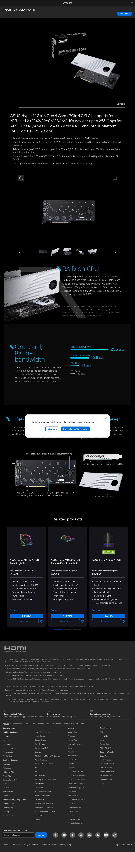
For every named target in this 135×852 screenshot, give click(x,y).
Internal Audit (73, 740)
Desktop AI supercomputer (45, 780)
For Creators (8, 748)
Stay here (52, 429)
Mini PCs (6, 788)
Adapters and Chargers (44, 807)
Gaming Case (8, 808)
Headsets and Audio (42, 796)
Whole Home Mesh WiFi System (47, 756)
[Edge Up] (106, 835)
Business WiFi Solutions (44, 764)
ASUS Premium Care (76, 772)
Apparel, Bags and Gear (44, 803)
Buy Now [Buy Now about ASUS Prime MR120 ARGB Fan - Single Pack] (26, 616)
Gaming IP (39, 819)
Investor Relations (75, 744)
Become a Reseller (107, 752)
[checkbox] (119, 104)
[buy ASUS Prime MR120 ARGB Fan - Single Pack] (26, 561)
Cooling (6, 812)
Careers (71, 764)
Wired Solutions (41, 760)
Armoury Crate (106, 780)
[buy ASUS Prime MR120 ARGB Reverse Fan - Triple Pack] (67, 561)
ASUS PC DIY (105, 748)
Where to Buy (73, 756)
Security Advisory (74, 819)
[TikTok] (114, 835)
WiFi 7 (37, 768)
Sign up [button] (41, 835)
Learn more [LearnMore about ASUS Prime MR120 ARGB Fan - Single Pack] (24, 621)
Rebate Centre (73, 811)
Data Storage (40, 744)
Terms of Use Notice (49, 845)
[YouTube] (64, 835)
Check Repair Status (76, 784)
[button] (3, 3)
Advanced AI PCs (107, 776)
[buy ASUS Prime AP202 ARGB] (106, 560)
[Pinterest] (97, 835)
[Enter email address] (18, 835)
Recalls (70, 815)
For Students (8, 752)
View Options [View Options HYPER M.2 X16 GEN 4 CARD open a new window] (124, 14)
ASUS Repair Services (76, 776)
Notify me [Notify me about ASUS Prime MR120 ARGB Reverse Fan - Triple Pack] (67, 616)
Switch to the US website (75, 429)
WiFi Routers (40, 776)
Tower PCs (7, 776)
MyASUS (71, 803)
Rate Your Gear (106, 768)
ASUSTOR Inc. (73, 760)
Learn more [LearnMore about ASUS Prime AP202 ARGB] (106, 621)
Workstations (8, 792)
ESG (101, 732)
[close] (106, 418)
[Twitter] (81, 835)
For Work (6, 744)
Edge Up (103, 756)
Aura (102, 784)
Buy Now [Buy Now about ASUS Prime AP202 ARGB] (109, 616)
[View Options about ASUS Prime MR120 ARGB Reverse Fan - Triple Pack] (82, 621)
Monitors (6, 764)
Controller (39, 815)
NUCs (5, 784)
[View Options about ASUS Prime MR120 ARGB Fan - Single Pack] (41, 621)
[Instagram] (55, 835)
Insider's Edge (105, 760)
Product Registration (76, 807)
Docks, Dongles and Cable (45, 811)
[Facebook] (72, 835)
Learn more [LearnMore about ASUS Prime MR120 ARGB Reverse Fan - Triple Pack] (65, 621)
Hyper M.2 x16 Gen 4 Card (74, 724)
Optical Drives (40, 740)
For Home (6, 740)
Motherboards (8, 804)
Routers (38, 752)
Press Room (72, 752)
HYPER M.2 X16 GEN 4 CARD (19, 10)
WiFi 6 (37, 772)
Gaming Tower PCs (10, 780)
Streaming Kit (40, 800)
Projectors (7, 768)
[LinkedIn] (89, 835)
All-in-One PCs (8, 772)
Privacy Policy (65, 845)
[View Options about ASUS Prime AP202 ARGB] (123, 621)
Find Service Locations (76, 799)
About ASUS (72, 732)
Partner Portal (105, 744)
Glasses (6, 796)
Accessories (56, 724)
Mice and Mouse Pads (43, 792)
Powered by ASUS (107, 764)
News (70, 748)
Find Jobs (71, 736)
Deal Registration (74, 795)
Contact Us (72, 792)
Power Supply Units (42, 732)
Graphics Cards (9, 816)
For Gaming (7, 756)
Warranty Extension (75, 823)
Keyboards (39, 788)
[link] (67, 3)
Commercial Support (76, 788)
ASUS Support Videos (76, 780)
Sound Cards (40, 736)
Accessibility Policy (107, 772)
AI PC (102, 740)
